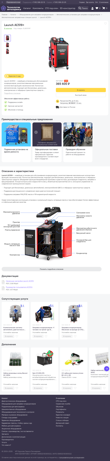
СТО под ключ (51, 8)
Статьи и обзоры (62, 420)
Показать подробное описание (51, 269)
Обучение (59, 407)
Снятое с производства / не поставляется (17, 431)
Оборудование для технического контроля (18, 412)
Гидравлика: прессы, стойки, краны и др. (17, 423)
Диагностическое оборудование (14, 401)
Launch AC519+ (45, 17)
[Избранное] (98, 8)
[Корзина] (105, 8)
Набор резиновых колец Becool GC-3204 (15, 374)
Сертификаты (61, 409)
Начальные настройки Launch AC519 (20, 281)
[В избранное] (105, 23)
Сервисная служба (63, 404)
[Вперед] (106, 368)
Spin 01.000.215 (38, 373)
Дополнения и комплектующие (13, 437)
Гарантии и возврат (63, 415)
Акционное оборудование (11, 429)
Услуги (4, 442)
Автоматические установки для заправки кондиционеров (78, 14)
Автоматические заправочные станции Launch (19, 17)
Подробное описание (12, 93)
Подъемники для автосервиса (13, 407)
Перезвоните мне (13, 2)
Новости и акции (62, 417)
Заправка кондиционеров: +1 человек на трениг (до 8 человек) (43, 328)
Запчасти (5, 434)
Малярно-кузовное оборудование (14, 415)
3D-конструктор (67, 8)
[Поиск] (83, 8)
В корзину (81, 90)
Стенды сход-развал (9, 417)
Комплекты (38, 8)
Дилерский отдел (62, 423)
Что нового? (6, 445)
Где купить (90, 2)
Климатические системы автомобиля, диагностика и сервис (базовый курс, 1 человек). (13, 328)
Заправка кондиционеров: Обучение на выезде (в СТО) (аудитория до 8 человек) (72, 328)
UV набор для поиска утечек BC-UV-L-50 (72, 374)
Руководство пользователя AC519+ (19, 287)
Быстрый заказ (80, 95)
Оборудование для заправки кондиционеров (36, 14)
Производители (8, 439)
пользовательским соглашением (71, 457)
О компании (103, 2)
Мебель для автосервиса (11, 426)
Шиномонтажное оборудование (14, 409)
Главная (4, 14)
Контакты (59, 426)
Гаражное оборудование (11, 420)
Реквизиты (60, 412)
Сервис (82, 2)
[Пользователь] (92, 8)
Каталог (27, 8)
